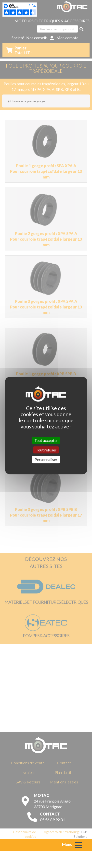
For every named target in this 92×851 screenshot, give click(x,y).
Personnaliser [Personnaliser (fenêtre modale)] (46, 459)
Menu (67, 844)
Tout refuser (46, 450)
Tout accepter (46, 440)
